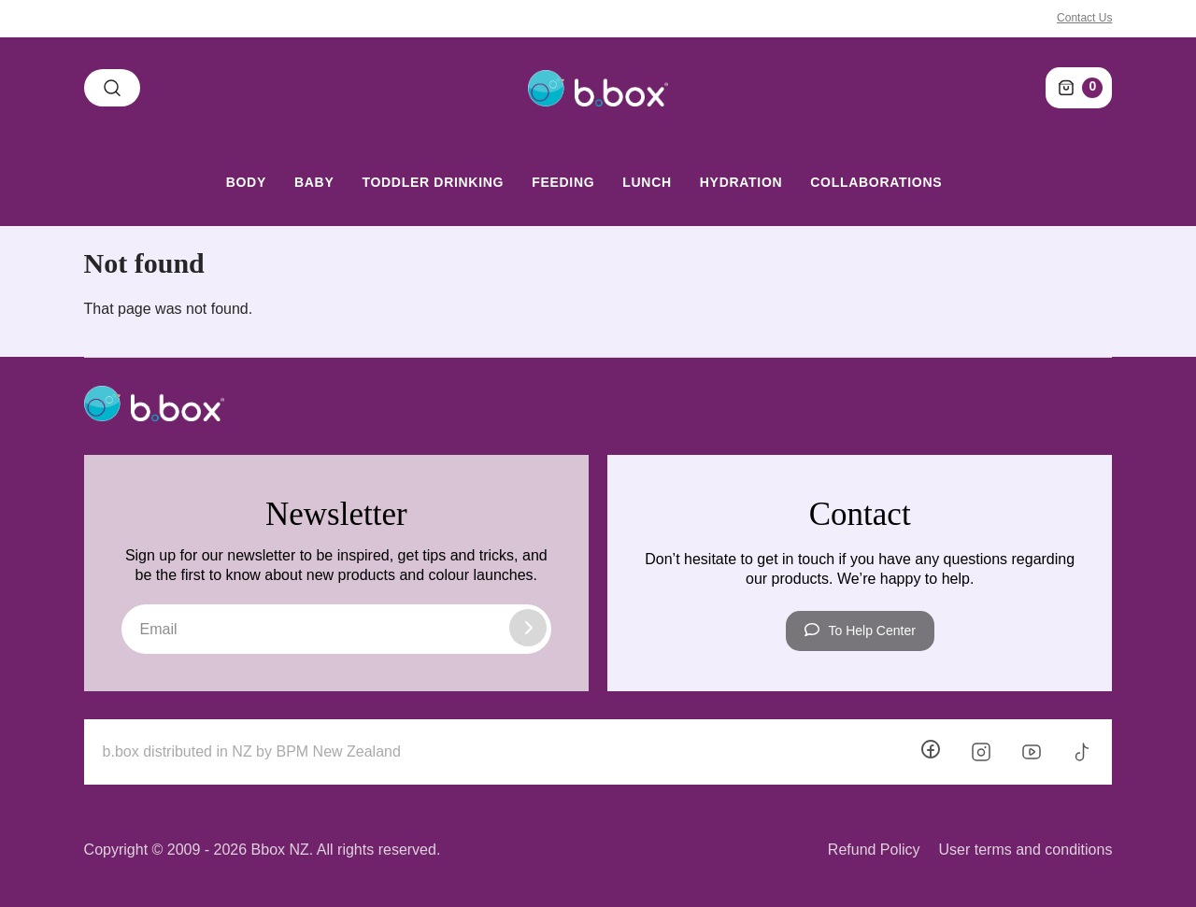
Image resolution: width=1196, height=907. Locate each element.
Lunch (647, 182)
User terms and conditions (1026, 849)
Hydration (741, 182)
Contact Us (1084, 17)
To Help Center (860, 630)
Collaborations (876, 182)
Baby (314, 182)
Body (246, 182)
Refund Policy (874, 849)
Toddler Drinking (433, 182)
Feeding (563, 182)
